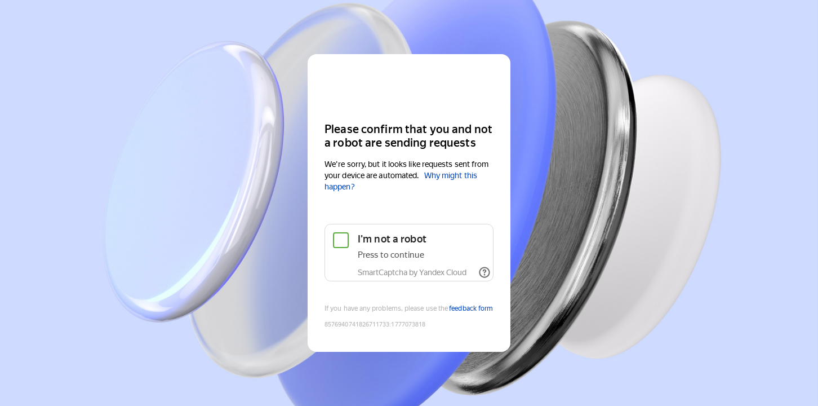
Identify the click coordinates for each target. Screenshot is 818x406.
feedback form (471, 308)
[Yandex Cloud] (409, 87)
